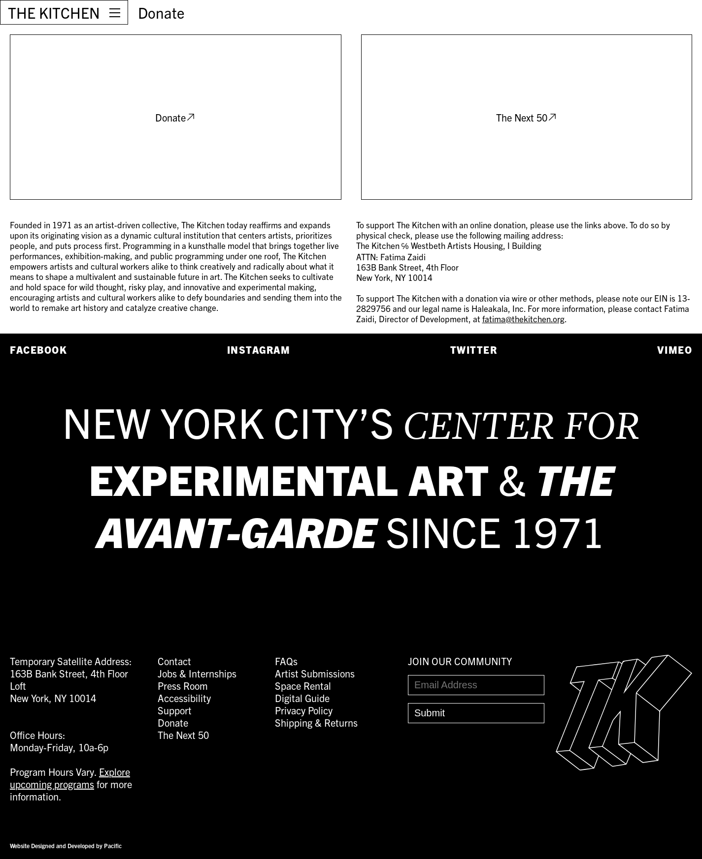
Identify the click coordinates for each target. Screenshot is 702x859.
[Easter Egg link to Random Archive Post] (624, 766)
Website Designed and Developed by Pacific (66, 845)
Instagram (259, 349)
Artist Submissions (315, 673)
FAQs (286, 661)
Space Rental (303, 685)
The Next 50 (526, 117)
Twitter (474, 349)
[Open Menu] (114, 12)
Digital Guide (302, 698)
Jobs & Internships (197, 673)
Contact (174, 661)
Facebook (38, 349)
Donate (161, 12)
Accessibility (184, 698)
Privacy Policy (304, 710)
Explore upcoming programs (70, 778)
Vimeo (675, 349)
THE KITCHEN (54, 12)
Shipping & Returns (316, 722)
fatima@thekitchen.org (523, 318)
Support (175, 710)
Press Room (183, 685)
